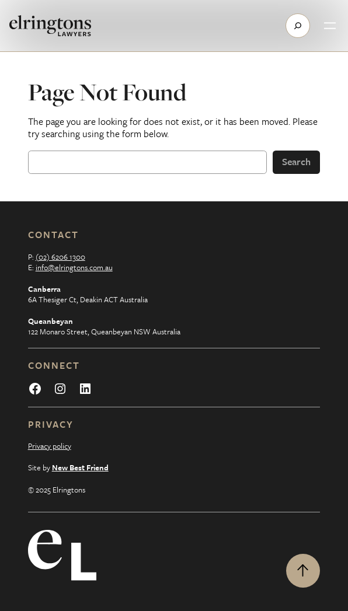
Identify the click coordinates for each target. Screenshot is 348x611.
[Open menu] (330, 25)
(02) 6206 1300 (60, 257)
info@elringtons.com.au (74, 267)
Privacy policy (49, 446)
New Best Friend (80, 467)
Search (296, 162)
